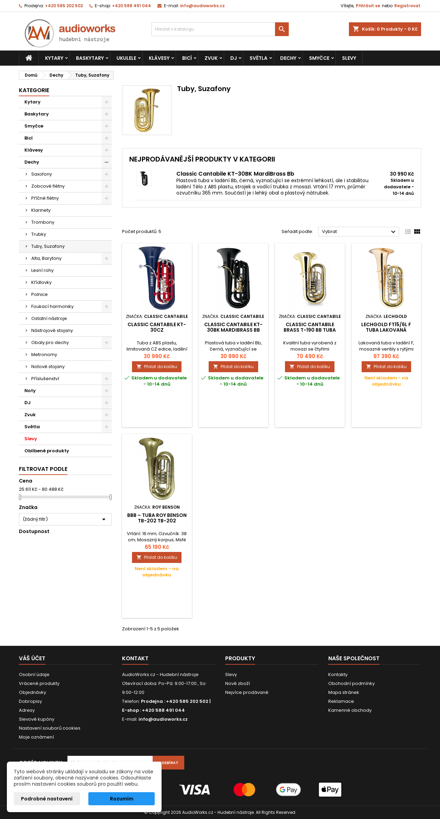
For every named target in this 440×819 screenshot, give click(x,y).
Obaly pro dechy (50, 342)
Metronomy (44, 354)
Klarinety (41, 210)
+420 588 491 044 (131, 6)
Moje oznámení (36, 737)
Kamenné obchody (350, 710)
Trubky (38, 234)
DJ (233, 58)
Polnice (39, 294)
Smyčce (319, 58)
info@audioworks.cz (202, 6)
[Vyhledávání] (220, 29)
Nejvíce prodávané (246, 692)
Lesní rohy (42, 270)
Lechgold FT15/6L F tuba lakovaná (386, 327)
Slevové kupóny (36, 719)
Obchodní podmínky (351, 683)
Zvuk (211, 58)
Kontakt (135, 658)
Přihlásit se (368, 6)
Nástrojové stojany (52, 330)
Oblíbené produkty (46, 450)
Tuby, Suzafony (48, 246)
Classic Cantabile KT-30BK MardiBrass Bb (235, 174)
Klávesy (159, 58)
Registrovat (407, 6)
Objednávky (32, 692)
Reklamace (341, 701)
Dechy (288, 58)
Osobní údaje (34, 674)
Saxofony (41, 174)
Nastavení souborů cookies (49, 728)
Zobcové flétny (48, 186)
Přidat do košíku (156, 366)
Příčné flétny (45, 198)
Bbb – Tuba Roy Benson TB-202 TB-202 (157, 518)
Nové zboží (237, 683)
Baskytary (90, 58)
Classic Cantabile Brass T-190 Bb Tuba (310, 327)
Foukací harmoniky (52, 306)
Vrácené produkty (39, 683)
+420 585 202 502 (64, 6)
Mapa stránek (343, 692)
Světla (258, 58)
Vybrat (359, 232)
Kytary (54, 58)
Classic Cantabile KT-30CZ (157, 327)
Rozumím (121, 798)
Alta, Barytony (46, 258)
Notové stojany (48, 366)
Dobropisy (30, 701)
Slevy (349, 58)
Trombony (42, 222)
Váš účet (32, 658)
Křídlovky (41, 282)
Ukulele (126, 58)
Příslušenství (45, 378)
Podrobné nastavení (47, 798)
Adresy (27, 710)
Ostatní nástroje (49, 318)
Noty (30, 390)
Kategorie (34, 90)
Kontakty (338, 674)
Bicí (187, 58)
